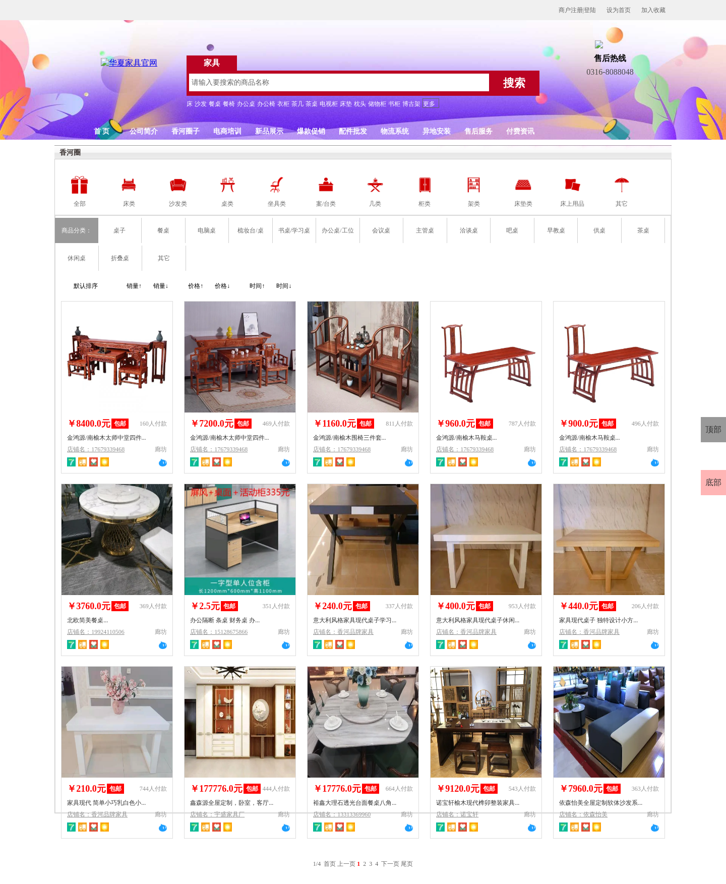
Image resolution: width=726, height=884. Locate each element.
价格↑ (195, 285)
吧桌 (512, 230)
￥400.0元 (455, 606)
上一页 (346, 863)
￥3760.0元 (88, 606)
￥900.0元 (578, 424)
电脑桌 (207, 230)
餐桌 (163, 230)
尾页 (407, 863)
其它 (164, 258)
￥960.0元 (455, 424)
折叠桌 (120, 258)
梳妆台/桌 (250, 230)
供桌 (599, 230)
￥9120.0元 (457, 789)
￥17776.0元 (337, 789)
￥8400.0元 (88, 424)
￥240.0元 (332, 606)
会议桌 (381, 230)
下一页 (390, 863)
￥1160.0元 (334, 424)
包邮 (120, 423)
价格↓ (222, 285)
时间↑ (257, 285)
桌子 (119, 230)
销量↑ (134, 285)
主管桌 (425, 230)
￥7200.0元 (211, 424)
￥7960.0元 (580, 789)
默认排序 (86, 285)
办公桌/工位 (337, 230)
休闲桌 (77, 258)
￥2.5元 (205, 606)
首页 (330, 863)
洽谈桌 (469, 230)
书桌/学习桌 (294, 230)
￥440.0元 (578, 606)
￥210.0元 (86, 789)
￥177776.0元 (216, 789)
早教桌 (556, 230)
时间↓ (283, 285)
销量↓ (160, 285)
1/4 (317, 863)
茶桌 (643, 230)
